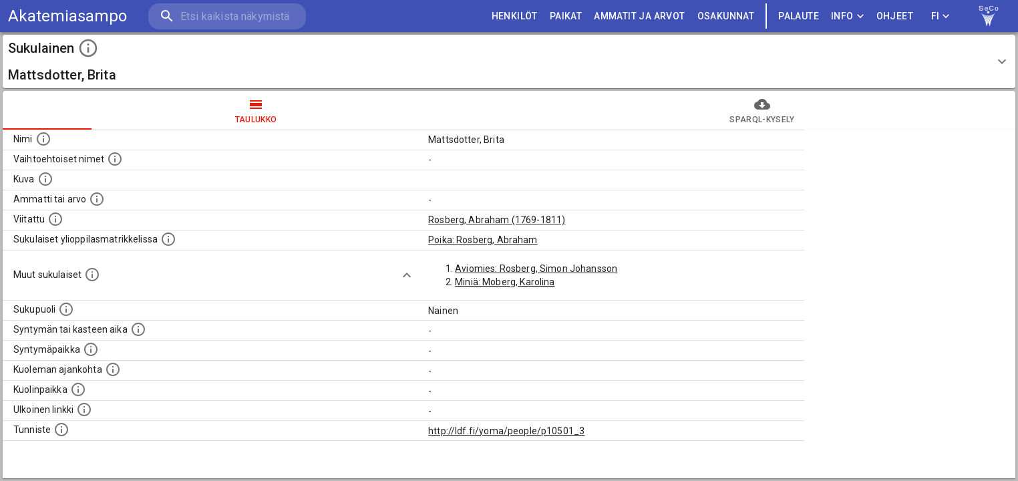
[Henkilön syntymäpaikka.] (91, 349)
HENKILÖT (514, 16)
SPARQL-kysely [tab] (762, 110)
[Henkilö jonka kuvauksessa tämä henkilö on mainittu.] (55, 219)
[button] (509, 61)
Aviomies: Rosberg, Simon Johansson (536, 268)
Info (848, 16)
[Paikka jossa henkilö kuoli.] (78, 389)
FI (940, 16)
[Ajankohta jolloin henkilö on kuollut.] (113, 369)
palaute (798, 16)
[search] (227, 16)
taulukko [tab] (256, 110)
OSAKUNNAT (726, 16)
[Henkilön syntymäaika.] (138, 329)
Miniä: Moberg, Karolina (504, 282)
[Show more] (406, 275)
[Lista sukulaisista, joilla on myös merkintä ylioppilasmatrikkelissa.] (168, 239)
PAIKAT (565, 16)
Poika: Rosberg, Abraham (482, 239)
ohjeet (894, 16)
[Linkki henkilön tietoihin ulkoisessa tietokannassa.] (84, 409)
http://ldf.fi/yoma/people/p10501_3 (506, 431)
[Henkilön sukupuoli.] (66, 309)
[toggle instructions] (88, 48)
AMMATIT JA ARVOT (639, 16)
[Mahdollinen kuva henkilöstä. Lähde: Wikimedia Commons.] (45, 179)
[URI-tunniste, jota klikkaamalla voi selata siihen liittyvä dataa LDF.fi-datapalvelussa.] (61, 429)
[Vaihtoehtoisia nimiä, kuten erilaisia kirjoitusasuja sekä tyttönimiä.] (115, 159)
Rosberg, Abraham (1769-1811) (496, 219)
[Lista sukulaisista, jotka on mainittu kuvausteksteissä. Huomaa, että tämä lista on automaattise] (92, 274)
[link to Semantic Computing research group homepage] (988, 16)
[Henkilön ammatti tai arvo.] (97, 199)
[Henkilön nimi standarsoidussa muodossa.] (43, 139)
